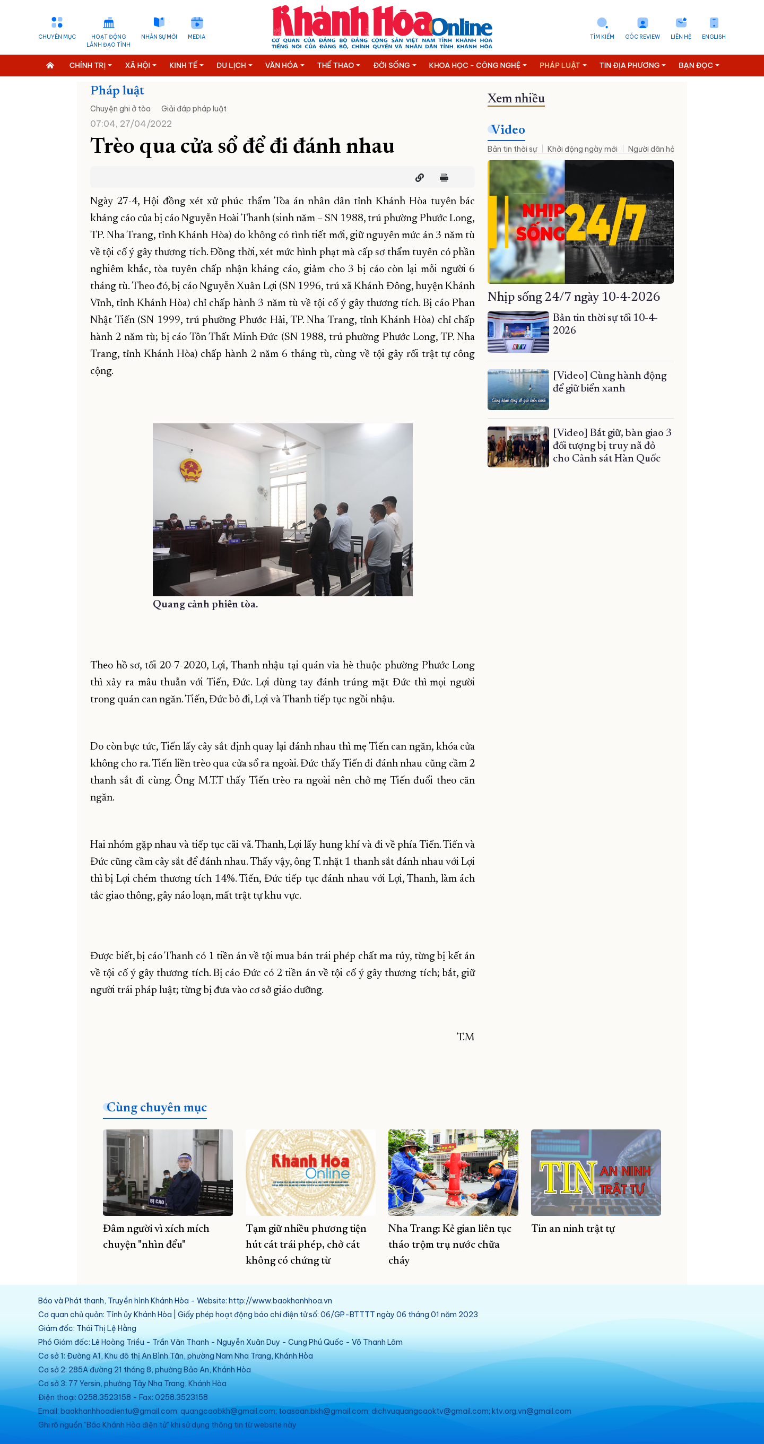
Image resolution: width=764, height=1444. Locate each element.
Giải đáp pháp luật (194, 109)
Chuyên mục (57, 36)
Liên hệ (681, 36)
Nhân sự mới (159, 36)
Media (196, 36)
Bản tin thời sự (512, 149)
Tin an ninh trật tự (573, 1229)
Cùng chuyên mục (157, 1108)
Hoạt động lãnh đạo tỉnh (108, 40)
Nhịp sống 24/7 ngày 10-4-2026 (574, 297)
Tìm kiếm (602, 36)
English (714, 36)
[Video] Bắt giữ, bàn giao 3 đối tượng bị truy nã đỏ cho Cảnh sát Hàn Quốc (612, 446)
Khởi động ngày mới (583, 149)
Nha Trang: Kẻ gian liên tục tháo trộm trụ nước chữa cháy (449, 1245)
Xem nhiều (516, 99)
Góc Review (642, 36)
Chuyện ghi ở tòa (120, 109)
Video (508, 130)
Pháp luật (117, 91)
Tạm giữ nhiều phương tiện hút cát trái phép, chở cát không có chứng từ (306, 1245)
